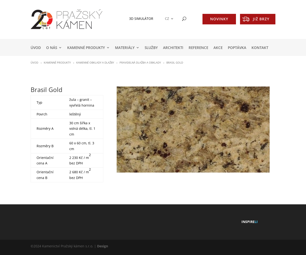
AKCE (218, 48)
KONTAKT (259, 48)
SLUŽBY (151, 48)
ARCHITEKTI (173, 48)
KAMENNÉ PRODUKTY (86, 48)
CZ (167, 19)
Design (102, 246)
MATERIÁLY (125, 48)
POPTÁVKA (237, 48)
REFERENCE (198, 48)
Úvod (36, 48)
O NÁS (51, 48)
